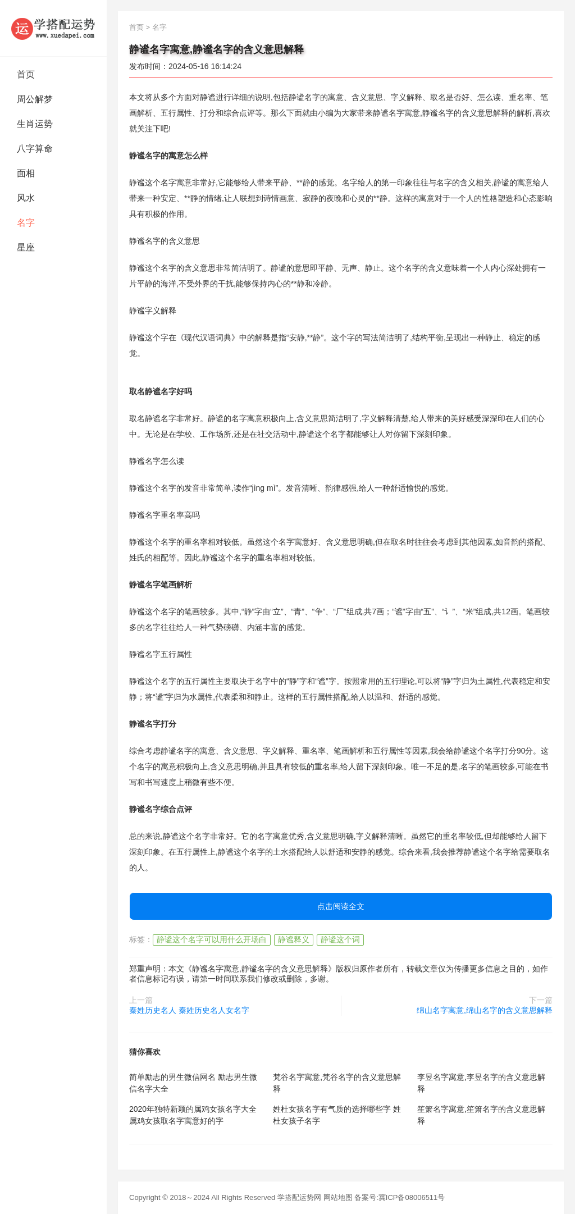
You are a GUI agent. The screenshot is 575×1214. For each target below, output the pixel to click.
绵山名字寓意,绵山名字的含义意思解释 (485, 1010)
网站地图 (338, 1197)
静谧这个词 (340, 939)
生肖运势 (35, 124)
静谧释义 (293, 939)
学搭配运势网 (299, 1197)
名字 (26, 222)
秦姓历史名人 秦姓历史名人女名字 (189, 1010)
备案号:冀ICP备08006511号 (399, 1197)
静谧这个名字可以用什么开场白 (212, 939)
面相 (26, 173)
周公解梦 (35, 99)
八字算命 (35, 148)
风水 (26, 198)
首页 (26, 74)
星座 (26, 247)
